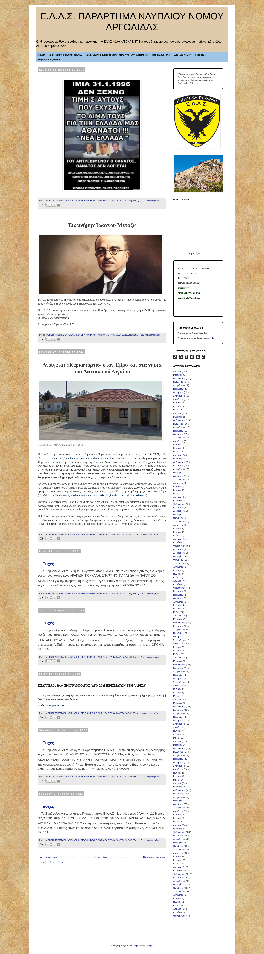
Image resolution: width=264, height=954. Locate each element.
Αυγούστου (178, 399)
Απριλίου (177, 371)
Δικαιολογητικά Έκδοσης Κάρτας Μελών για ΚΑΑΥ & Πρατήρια (117, 55)
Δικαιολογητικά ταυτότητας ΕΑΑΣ (65, 55)
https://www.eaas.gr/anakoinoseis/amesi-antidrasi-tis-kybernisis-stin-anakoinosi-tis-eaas (97, 495)
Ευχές (48, 563)
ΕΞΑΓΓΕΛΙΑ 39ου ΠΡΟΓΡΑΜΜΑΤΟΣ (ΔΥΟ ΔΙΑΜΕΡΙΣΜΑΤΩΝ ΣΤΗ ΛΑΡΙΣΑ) (92, 685)
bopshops (134, 946)
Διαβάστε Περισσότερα (51, 705)
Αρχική (41, 55)
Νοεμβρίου (178, 389)
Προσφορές (200, 55)
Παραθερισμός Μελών (49, 60)
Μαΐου (176, 410)
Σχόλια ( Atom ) (57, 862)
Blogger (150, 946)
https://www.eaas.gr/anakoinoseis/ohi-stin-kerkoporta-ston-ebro (79, 458)
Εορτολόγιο (194, 253)
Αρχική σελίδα (100, 857)
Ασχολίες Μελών (182, 55)
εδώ (213, 338)
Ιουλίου (176, 403)
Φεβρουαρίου (179, 378)
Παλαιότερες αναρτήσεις (154, 857)
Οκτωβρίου (178, 392)
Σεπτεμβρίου (179, 396)
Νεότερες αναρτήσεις (48, 857)
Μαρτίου (177, 375)
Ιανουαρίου (178, 382)
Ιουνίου (176, 406)
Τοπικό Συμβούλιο (161, 55)
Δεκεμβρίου (178, 385)
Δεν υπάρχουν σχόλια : (150, 201)
